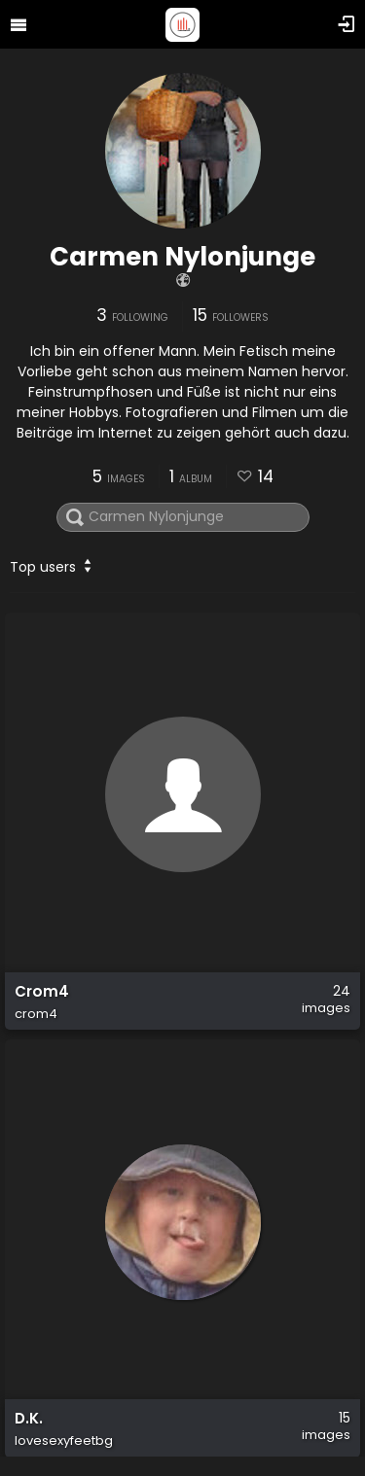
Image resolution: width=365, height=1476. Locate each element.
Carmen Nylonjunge (182, 256)
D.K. (29, 1418)
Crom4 (42, 992)
